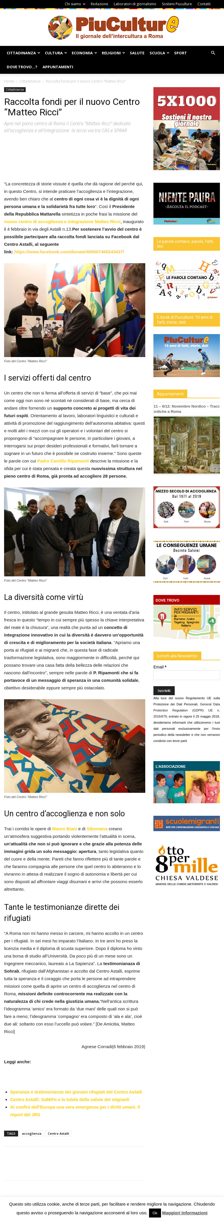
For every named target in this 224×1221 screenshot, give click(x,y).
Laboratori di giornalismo (135, 3)
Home (9, 81)
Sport (180, 52)
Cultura (56, 52)
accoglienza (31, 1133)
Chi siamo (75, 3)
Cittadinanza (23, 52)
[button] (213, 53)
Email (159, 667)
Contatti (204, 3)
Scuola (159, 52)
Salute (137, 52)
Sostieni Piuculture (177, 3)
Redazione (99, 3)
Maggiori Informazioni (185, 1212)
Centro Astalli (58, 1133)
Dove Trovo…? (22, 66)
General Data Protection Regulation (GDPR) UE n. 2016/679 (186, 710)
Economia (84, 52)
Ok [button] (155, 1213)
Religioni (113, 52)
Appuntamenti (58, 66)
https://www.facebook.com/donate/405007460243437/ (69, 251)
